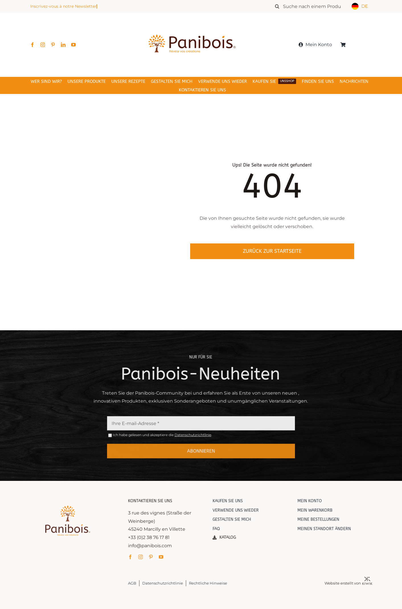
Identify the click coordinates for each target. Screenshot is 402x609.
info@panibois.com (154, 545)
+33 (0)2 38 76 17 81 (153, 537)
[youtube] (73, 44)
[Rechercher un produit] (310, 6)
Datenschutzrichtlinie (193, 439)
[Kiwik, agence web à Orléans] (371, 579)
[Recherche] (277, 6)
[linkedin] (63, 44)
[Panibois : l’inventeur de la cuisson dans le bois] (192, 25)
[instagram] (42, 44)
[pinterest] (53, 44)
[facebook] (32, 44)
